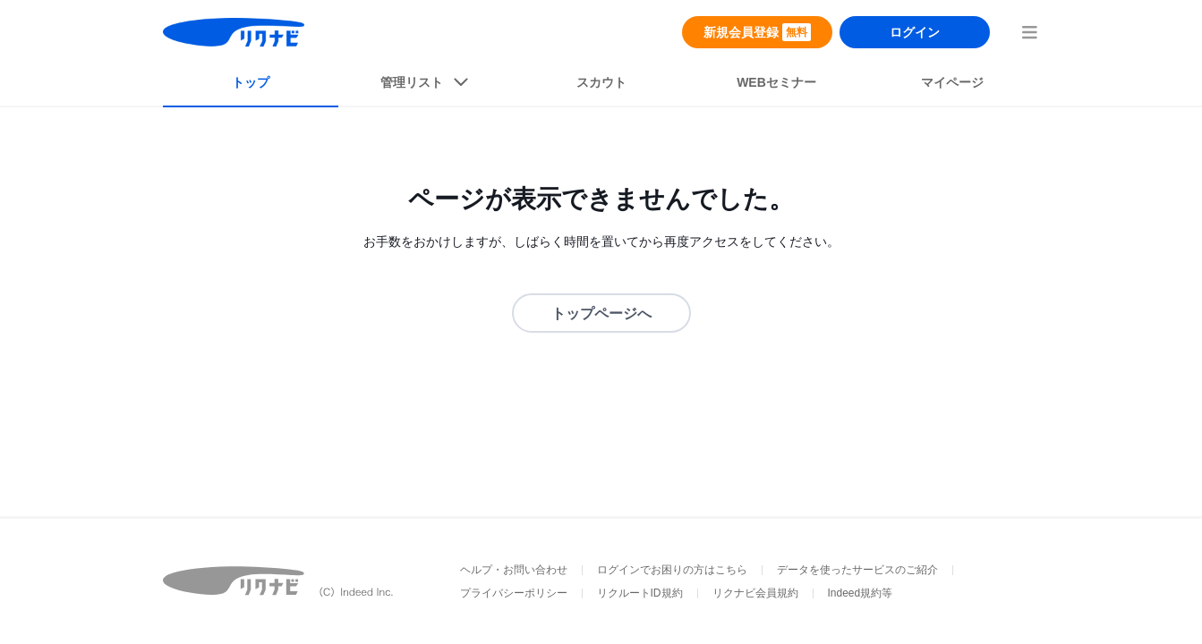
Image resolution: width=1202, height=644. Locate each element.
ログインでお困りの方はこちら (672, 570)
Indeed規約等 (860, 593)
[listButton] (426, 85)
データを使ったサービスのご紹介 (857, 570)
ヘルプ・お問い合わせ (513, 570)
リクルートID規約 (640, 593)
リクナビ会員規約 (755, 593)
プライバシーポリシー (513, 593)
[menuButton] (1029, 32)
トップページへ (601, 313)
